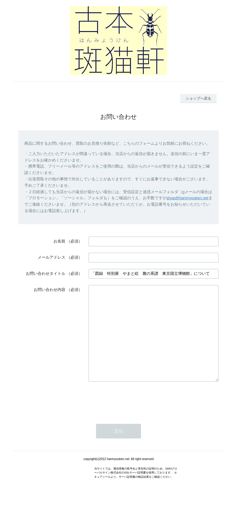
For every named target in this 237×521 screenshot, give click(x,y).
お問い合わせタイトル (45, 273)
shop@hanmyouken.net (187, 198)
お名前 (59, 241)
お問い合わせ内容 (49, 289)
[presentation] (134, 418)
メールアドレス (51, 257)
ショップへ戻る (198, 98)
